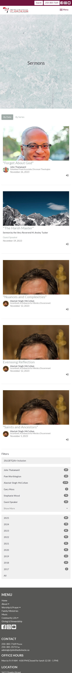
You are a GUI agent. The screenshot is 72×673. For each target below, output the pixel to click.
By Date (7, 117)
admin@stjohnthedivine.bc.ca (15, 650)
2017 (36, 569)
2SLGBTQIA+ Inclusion (15, 460)
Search (39, 3)
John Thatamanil (36, 469)
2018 (36, 562)
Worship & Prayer (11, 607)
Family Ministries (10, 611)
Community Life (10, 618)
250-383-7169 (51, 3)
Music (4, 614)
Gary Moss (36, 489)
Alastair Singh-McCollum (36, 482)
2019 (36, 556)
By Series (19, 117)
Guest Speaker (36, 501)
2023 (36, 530)
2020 (36, 549)
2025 (36, 517)
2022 (36, 536)
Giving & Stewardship (12, 621)
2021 (36, 543)
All (5, 575)
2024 (36, 524)
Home (4, 600)
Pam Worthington (36, 476)
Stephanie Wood (36, 495)
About (5, 604)
